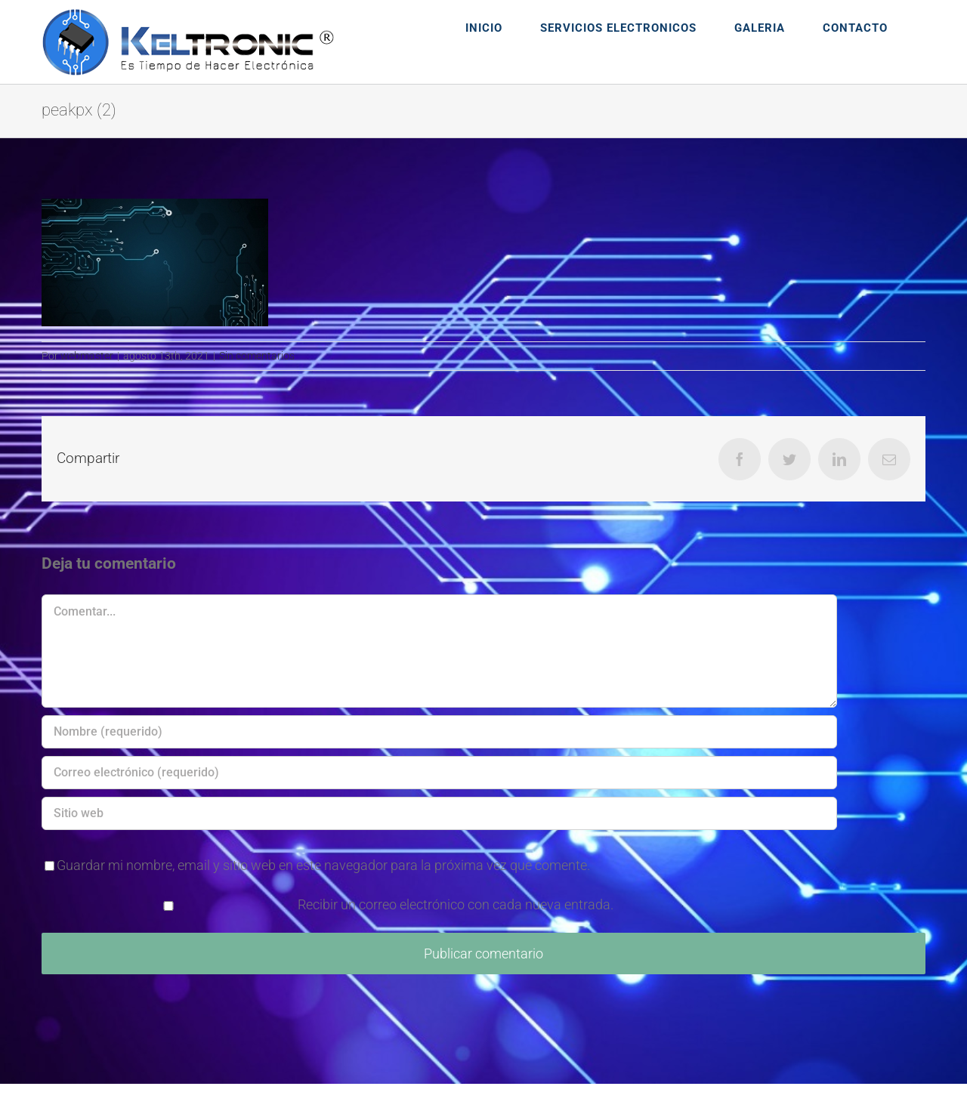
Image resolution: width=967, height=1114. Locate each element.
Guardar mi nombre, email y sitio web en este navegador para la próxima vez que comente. (323, 865)
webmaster (86, 356)
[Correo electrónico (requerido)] (439, 772)
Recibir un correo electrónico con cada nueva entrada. (455, 904)
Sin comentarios (257, 356)
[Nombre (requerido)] (439, 731)
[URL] (439, 813)
